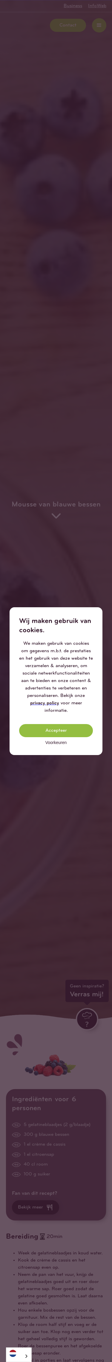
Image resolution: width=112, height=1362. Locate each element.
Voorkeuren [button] (56, 742)
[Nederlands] (18, 1353)
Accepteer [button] (56, 730)
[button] (97, 612)
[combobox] (19, 1354)
